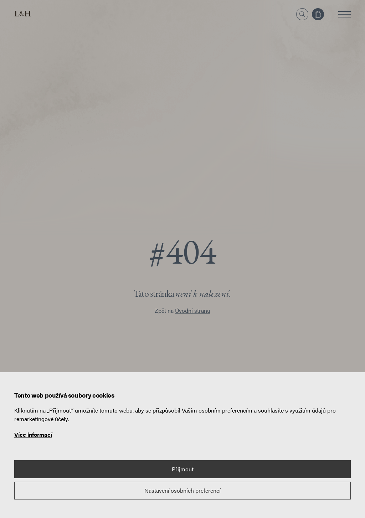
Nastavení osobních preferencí (182, 490)
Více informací (33, 434)
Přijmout (183, 469)
